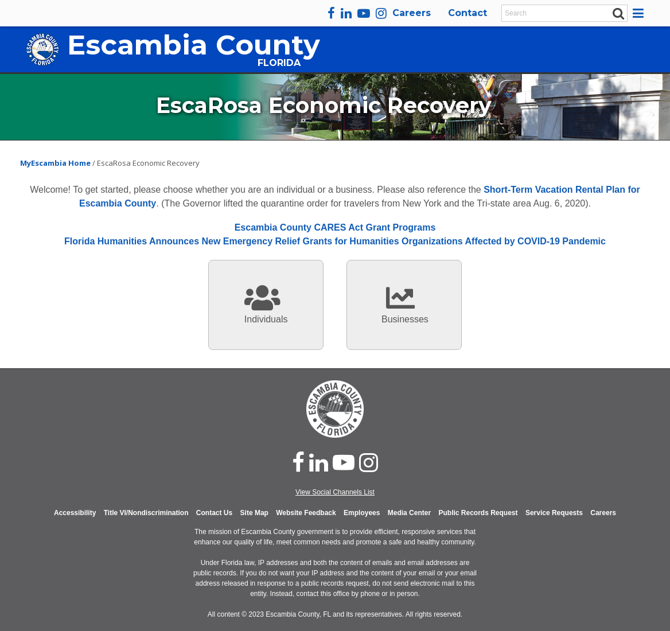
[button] (639, 13)
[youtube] (363, 13)
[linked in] (318, 462)
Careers (411, 12)
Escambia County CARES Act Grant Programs (335, 227)
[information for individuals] (266, 305)
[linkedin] (346, 13)
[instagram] (381, 13)
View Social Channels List (335, 492)
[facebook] (331, 13)
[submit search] (619, 12)
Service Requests (554, 513)
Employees (362, 513)
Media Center (409, 513)
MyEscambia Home (56, 163)
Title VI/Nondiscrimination (146, 513)
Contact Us (214, 513)
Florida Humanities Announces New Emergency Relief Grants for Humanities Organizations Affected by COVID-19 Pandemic (335, 241)
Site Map (254, 513)
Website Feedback (306, 513)
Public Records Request (477, 513)
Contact (467, 12)
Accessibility (75, 513)
